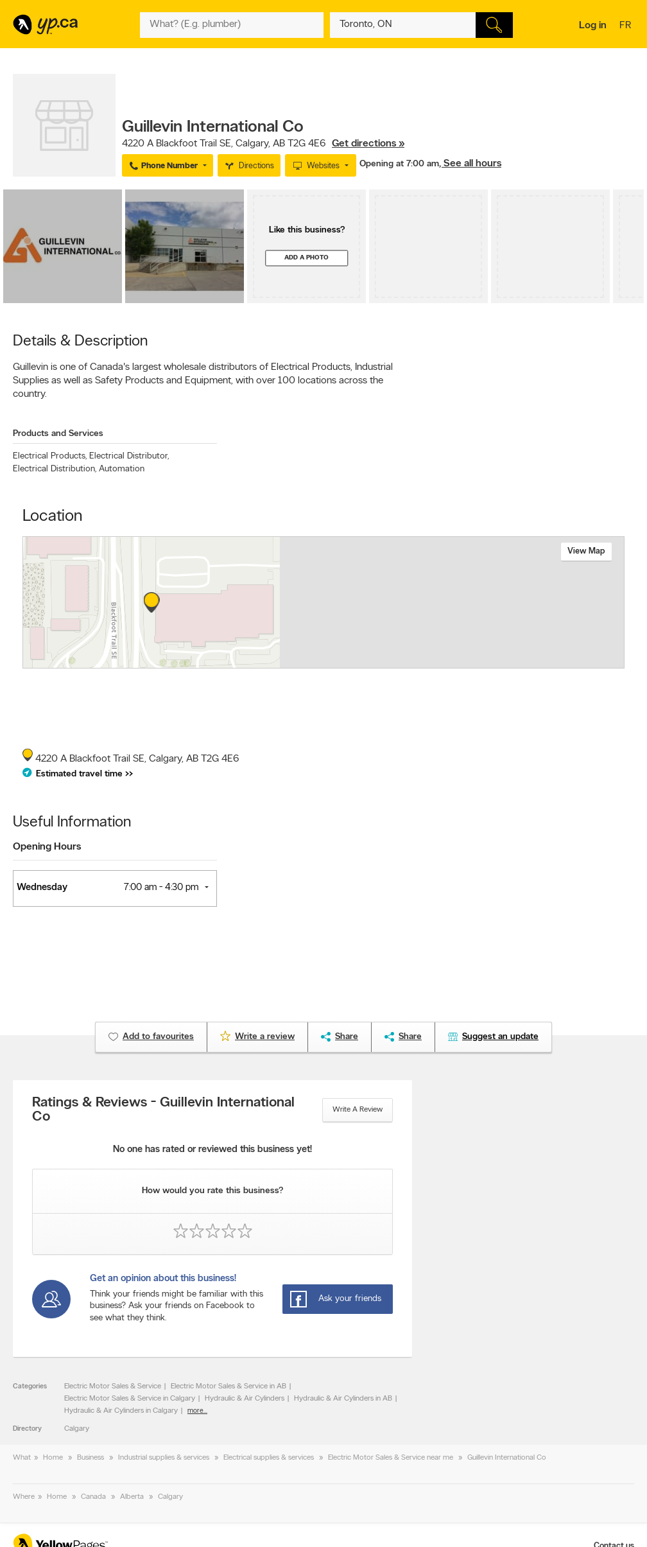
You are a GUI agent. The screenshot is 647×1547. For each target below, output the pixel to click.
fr (626, 26)
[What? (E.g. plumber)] (231, 25)
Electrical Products (50, 456)
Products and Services (58, 434)
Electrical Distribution (54, 469)
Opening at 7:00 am (399, 164)
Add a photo (306, 257)
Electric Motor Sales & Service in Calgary (129, 1399)
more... (197, 1411)
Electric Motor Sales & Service (112, 1386)
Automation (121, 469)
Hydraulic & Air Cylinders (244, 1399)
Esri (413, 661)
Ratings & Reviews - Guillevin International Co (163, 1110)
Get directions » (368, 144)
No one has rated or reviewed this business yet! (212, 1150)
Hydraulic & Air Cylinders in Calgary (121, 1411)
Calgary (76, 1429)
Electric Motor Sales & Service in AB (228, 1386)
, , (263, 144)
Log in (593, 26)
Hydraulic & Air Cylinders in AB (343, 1399)
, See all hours (470, 164)
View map (586, 551)
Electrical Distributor (129, 456)
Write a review (357, 1110)
